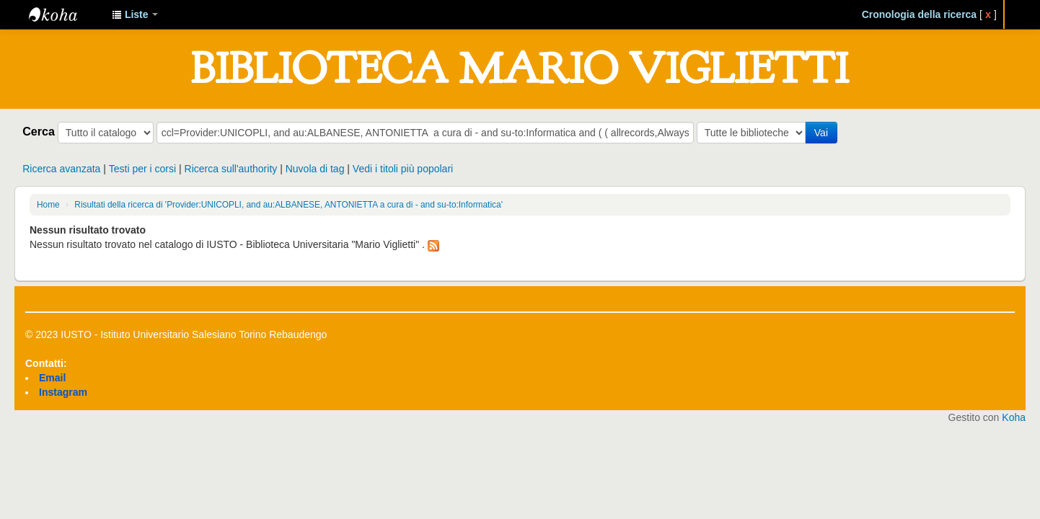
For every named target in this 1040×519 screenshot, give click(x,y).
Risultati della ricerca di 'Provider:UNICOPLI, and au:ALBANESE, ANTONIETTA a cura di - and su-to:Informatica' (288, 205)
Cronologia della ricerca (919, 14)
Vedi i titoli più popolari (403, 168)
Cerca (38, 131)
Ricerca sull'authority (231, 168)
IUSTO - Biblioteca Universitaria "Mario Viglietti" (65, 14)
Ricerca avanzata (61, 168)
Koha (1014, 417)
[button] (135, 14)
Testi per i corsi (142, 168)
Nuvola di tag (315, 168)
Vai (821, 132)
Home (48, 205)
